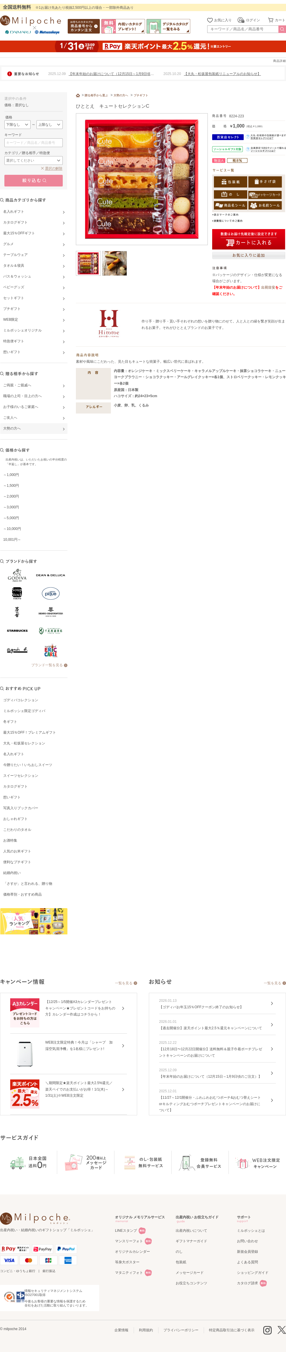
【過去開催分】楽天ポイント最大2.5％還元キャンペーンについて (210, 1028)
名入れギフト (13, 754)
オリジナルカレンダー (132, 1252)
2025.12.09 (57, 74)
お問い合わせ (247, 1241)
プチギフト (141, 95)
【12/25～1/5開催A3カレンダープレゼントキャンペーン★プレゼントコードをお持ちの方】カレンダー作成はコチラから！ (80, 1008)
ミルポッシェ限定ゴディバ (24, 711)
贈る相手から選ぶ (96, 95)
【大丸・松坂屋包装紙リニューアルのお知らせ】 (222, 74)
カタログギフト (15, 786)
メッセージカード (190, 1273)
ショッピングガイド (252, 1273)
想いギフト (12, 797)
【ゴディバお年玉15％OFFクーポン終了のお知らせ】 (201, 1007)
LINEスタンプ (126, 1231)
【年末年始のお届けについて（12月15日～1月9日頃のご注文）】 (210, 1076)
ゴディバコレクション (20, 700)
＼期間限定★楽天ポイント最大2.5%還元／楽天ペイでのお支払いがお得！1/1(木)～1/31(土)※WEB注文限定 (79, 1089)
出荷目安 (268, 287)
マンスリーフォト (129, 1241)
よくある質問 (247, 1262)
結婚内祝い (12, 873)
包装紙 (181, 1262)
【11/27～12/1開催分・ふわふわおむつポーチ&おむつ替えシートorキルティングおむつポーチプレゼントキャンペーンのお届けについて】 (210, 1103)
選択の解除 (53, 168)
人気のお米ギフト (17, 851)
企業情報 (121, 1330)
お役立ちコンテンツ (191, 1283)
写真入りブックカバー (20, 808)
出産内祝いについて (191, 1231)
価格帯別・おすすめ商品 (22, 894)
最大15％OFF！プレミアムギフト (29, 732)
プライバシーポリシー (180, 1330)
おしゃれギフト (15, 819)
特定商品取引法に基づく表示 (231, 1330)
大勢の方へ (121, 95)
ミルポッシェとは (251, 1231)
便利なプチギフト (17, 862)
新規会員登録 (247, 1252)
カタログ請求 (247, 1283)
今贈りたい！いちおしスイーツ (27, 765)
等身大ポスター (127, 1262)
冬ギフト (10, 722)
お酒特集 (10, 840)
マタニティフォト (129, 1273)
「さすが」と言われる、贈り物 (27, 884)
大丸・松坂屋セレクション (24, 743)
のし (179, 1252)
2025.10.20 (172, 74)
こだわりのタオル (17, 830)
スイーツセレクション (20, 776)
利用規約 (146, 1330)
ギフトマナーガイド (191, 1241)
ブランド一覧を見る (47, 665)
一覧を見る (123, 983)
